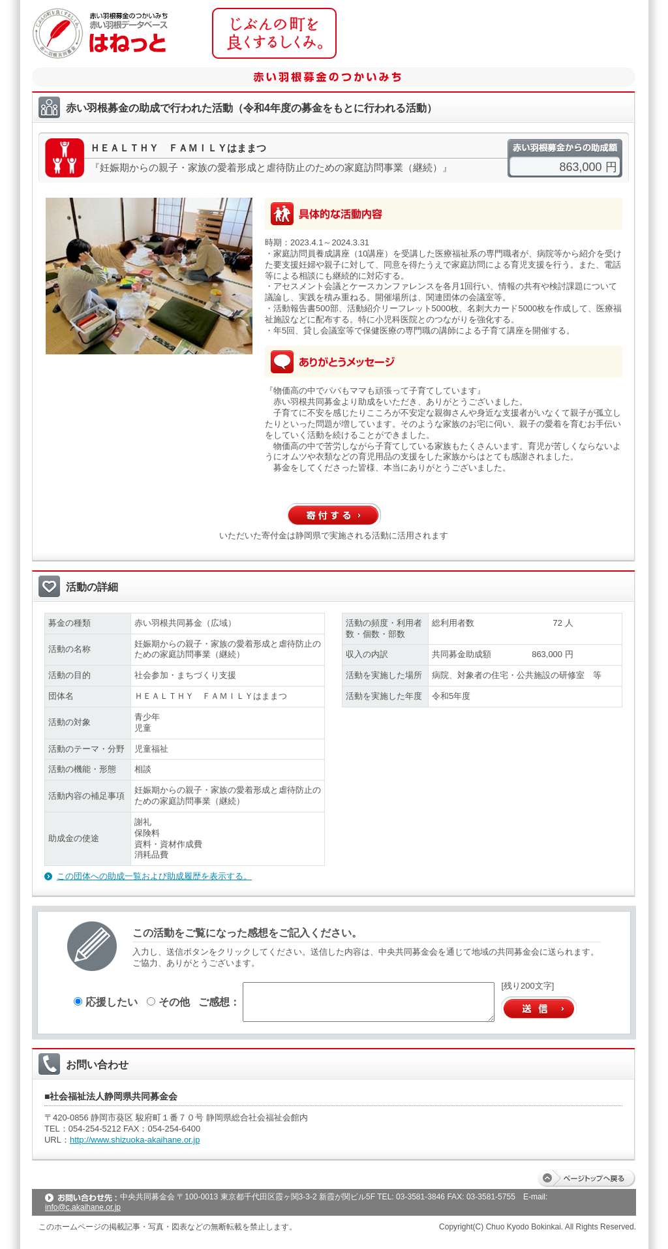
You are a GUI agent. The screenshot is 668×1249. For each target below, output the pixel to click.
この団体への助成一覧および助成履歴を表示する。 (154, 876)
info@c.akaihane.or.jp (83, 1207)
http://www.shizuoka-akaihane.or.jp (135, 1140)
